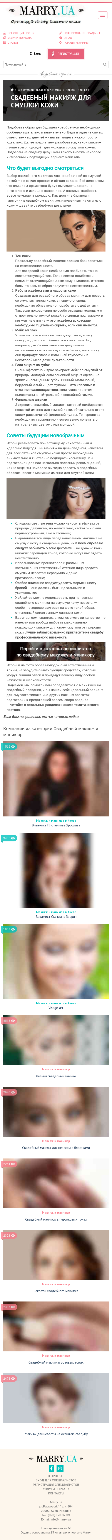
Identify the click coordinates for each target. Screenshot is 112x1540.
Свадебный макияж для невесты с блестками (56, 1147)
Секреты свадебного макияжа (56, 1291)
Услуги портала (56, 1489)
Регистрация (68, 54)
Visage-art (56, 1007)
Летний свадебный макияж (56, 1076)
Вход (36, 53)
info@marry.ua (61, 1519)
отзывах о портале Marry (72, 1532)
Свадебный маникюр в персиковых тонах (56, 1219)
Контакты (56, 1493)
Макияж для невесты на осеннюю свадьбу (56, 1434)
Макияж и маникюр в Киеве (56, 821)
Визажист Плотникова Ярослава (56, 825)
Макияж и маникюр (56, 1069)
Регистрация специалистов (56, 1484)
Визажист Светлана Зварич (56, 916)
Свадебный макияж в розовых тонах (56, 1362)
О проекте (56, 1476)
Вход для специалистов (56, 1480)
